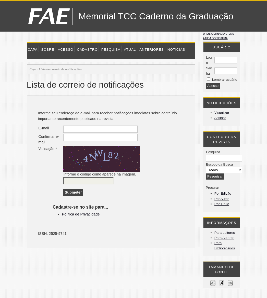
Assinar (220, 118)
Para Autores (224, 238)
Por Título (221, 204)
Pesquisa (110, 49)
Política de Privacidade (81, 214)
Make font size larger (230, 283)
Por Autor (221, 199)
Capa (33, 49)
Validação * (47, 149)
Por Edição (222, 193)
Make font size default (221, 283)
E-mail (43, 128)
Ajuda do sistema (215, 38)
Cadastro (87, 49)
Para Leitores (224, 233)
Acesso (65, 49)
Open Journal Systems (218, 33)
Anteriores (151, 49)
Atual (130, 49)
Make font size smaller (212, 283)
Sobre (47, 49)
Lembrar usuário (224, 80)
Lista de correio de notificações (60, 69)
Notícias (176, 49)
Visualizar (221, 113)
